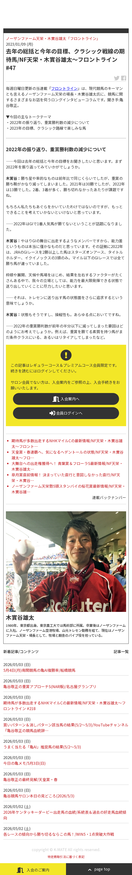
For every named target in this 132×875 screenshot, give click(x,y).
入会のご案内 (33, 870)
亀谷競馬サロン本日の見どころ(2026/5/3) (38, 796)
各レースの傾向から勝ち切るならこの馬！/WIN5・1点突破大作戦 (58, 834)
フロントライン (64, 88)
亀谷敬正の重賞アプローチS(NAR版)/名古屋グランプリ (49, 686)
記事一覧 (121, 651)
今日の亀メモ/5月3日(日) (24, 763)
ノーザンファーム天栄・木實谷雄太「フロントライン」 (53, 38)
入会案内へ (66, 399)
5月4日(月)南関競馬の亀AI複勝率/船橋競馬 (39, 670)
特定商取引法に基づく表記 (66, 856)
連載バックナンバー (109, 497)
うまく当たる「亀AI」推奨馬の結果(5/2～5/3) (42, 747)
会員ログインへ (66, 413)
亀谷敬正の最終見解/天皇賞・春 (30, 779)
